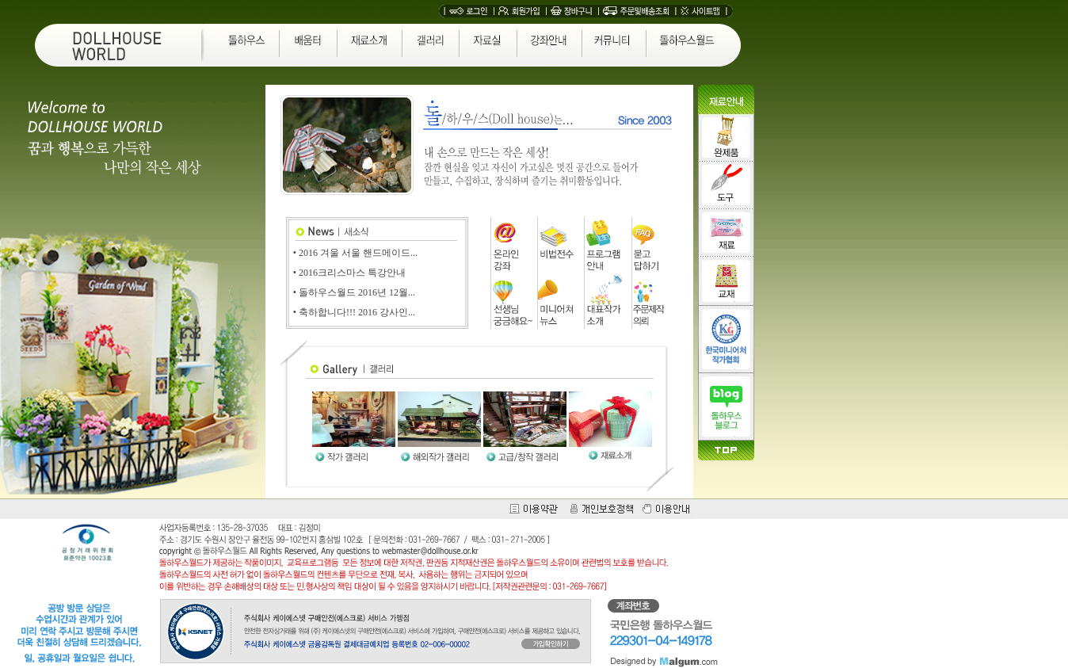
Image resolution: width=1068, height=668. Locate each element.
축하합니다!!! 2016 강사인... (357, 312)
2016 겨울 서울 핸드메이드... (358, 252)
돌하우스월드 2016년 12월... (357, 292)
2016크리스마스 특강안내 (352, 272)
